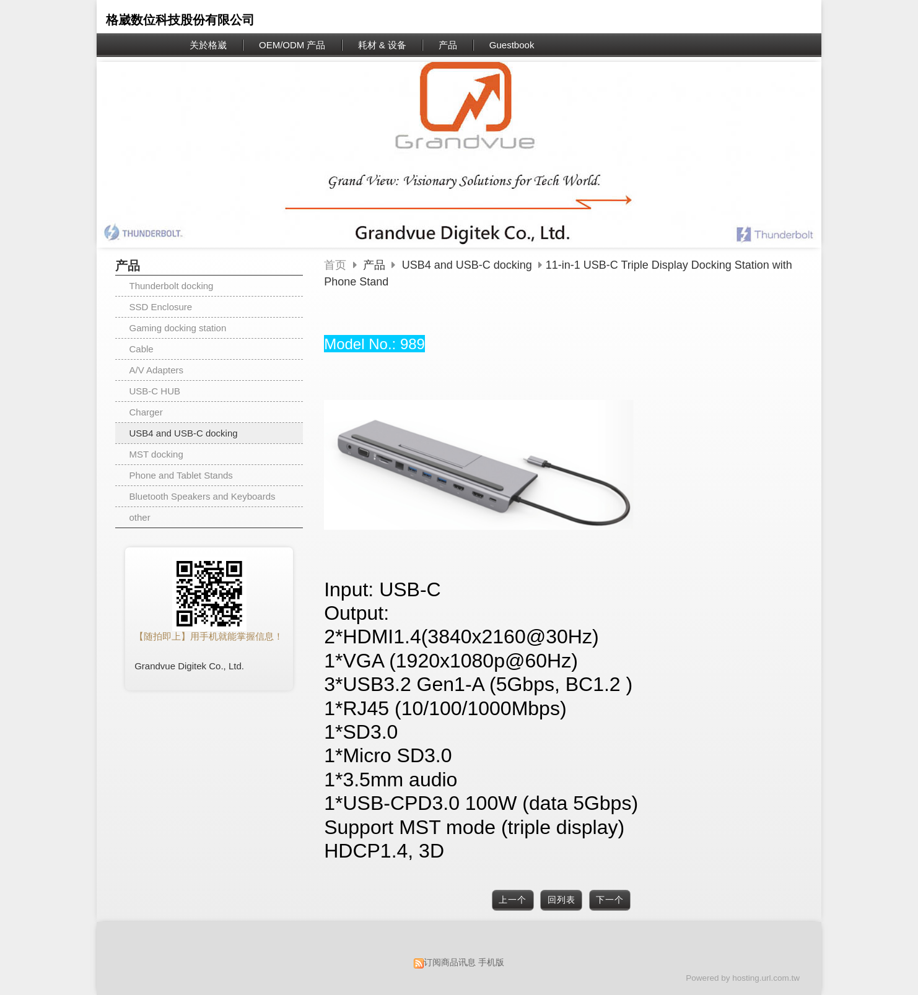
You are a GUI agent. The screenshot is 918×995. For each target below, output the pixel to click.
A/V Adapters (156, 370)
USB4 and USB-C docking (183, 433)
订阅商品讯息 (450, 962)
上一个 (513, 900)
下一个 (610, 900)
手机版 (491, 962)
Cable (141, 349)
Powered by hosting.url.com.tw (743, 978)
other (140, 517)
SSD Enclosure (161, 307)
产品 (375, 265)
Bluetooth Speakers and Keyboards (202, 496)
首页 (335, 265)
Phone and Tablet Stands (181, 475)
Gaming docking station (178, 328)
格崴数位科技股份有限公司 (180, 20)
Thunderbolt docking (171, 285)
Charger (146, 412)
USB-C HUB (155, 391)
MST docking (156, 454)
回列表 (561, 900)
